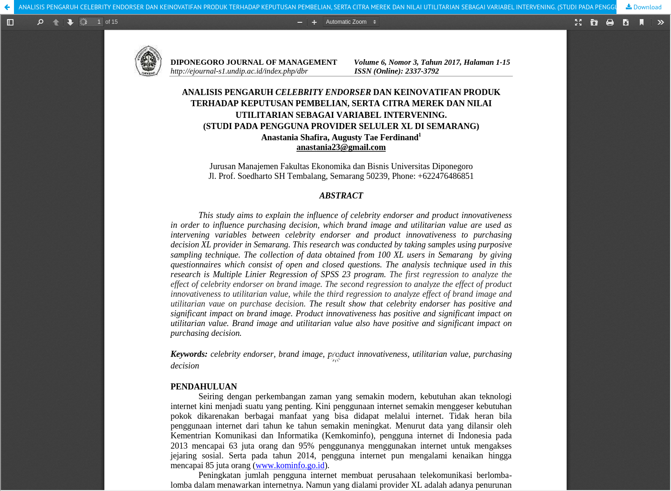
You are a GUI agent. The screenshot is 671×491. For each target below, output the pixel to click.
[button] (7, 7)
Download (647, 7)
